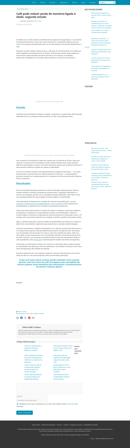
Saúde (84, 2)
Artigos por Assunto (76, 425)
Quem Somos (36, 425)
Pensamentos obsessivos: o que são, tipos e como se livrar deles (101, 15)
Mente (26, 9)
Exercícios (54, 2)
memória (41, 313)
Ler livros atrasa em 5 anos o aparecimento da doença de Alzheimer (100, 60)
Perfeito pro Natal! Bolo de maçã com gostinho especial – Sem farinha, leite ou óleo (101, 167)
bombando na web (23, 313)
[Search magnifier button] (114, 2)
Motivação (94, 2)
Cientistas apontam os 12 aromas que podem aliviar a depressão (100, 77)
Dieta (35, 2)
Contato (66, 425)
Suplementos (65, 2)
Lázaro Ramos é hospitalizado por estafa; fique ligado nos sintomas (101, 68)
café (17, 46)
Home (18, 9)
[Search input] (106, 2)
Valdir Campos (38, 21)
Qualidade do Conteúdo (91, 425)
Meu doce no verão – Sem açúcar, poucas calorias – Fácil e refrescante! (101, 150)
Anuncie (59, 425)
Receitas (44, 2)
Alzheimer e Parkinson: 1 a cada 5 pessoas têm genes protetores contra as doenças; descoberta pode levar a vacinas (98, 43)
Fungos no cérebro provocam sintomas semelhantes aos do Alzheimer (101, 52)
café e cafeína (34, 313)
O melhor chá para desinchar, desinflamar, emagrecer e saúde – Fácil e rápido (101, 159)
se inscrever (70, 404)
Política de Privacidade (48, 425)
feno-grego (37, 240)
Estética (76, 2)
